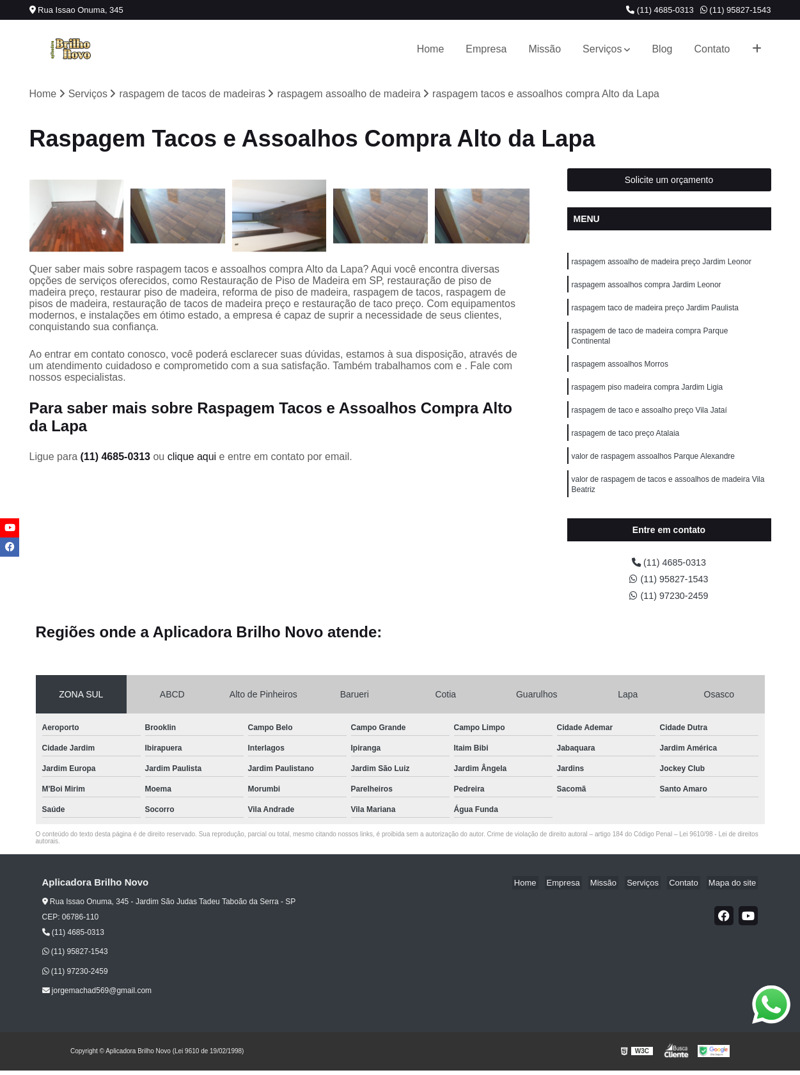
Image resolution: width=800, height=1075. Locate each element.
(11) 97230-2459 (669, 599)
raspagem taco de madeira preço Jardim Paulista (655, 312)
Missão (544, 49)
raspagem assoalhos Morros (620, 372)
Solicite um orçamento (669, 181)
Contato (712, 49)
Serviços (602, 49)
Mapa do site (734, 888)
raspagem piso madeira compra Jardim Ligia (647, 396)
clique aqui (192, 457)
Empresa (486, 49)
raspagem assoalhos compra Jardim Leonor (646, 287)
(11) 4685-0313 (660, 10)
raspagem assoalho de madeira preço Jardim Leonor (662, 263)
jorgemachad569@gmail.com (97, 995)
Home (430, 49)
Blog (662, 49)
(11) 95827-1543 (735, 10)
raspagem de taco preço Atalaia (626, 445)
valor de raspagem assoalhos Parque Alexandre (653, 469)
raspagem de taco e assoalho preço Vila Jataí (649, 421)
